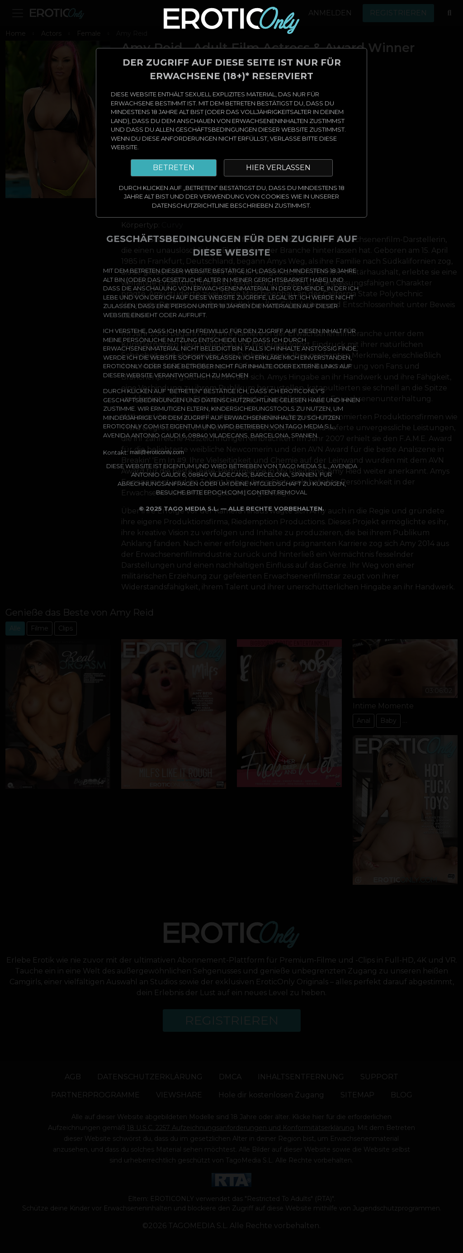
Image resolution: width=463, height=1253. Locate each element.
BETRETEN (173, 167)
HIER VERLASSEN (278, 167)
